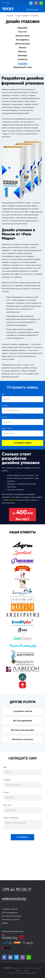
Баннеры (22, 55)
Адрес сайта (7, 428)
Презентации (23, 35)
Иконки (22, 47)
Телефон (5, 405)
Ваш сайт (7, 805)
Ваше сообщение (11, 818)
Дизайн (5, 923)
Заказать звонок (32, 9)
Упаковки (22, 63)
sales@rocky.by (14, 899)
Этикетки (22, 59)
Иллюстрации (22, 43)
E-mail (4, 417)
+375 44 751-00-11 (16, 889)
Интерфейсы (22, 39)
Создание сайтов (22, 711)
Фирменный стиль (22, 67)
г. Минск (5, 3)
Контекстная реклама (22, 730)
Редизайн (22, 27)
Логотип (22, 31)
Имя (3, 394)
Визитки (22, 51)
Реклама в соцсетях (22, 739)
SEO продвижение (22, 720)
